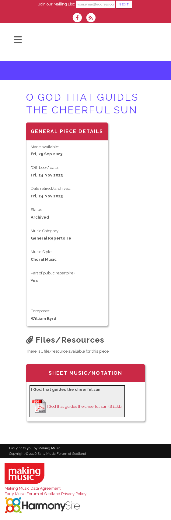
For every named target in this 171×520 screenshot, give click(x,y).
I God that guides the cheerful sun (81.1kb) (85, 406)
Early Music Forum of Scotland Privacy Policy (45, 493)
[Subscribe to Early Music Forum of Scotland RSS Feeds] (92, 18)
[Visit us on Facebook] (79, 18)
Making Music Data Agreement (33, 488)
